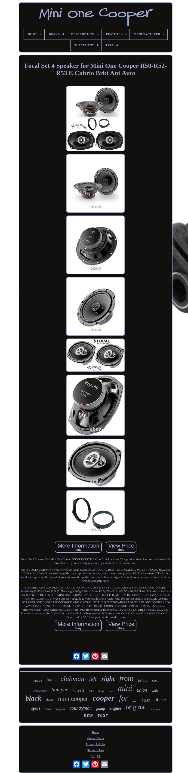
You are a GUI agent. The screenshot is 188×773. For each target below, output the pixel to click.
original (136, 707)
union (142, 690)
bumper (60, 690)
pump (100, 709)
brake (48, 709)
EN (93, 756)
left (93, 679)
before (142, 680)
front (126, 678)
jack (111, 691)
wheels (78, 690)
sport (35, 708)
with (155, 691)
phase (160, 699)
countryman (81, 708)
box (134, 701)
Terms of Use (96, 750)
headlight (155, 709)
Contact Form (95, 738)
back (51, 679)
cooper (103, 698)
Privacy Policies (95, 744)
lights (60, 708)
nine (91, 691)
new (88, 715)
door (49, 700)
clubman (72, 678)
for (123, 698)
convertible (40, 691)
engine (115, 708)
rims (155, 680)
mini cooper (73, 698)
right (108, 678)
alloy (101, 691)
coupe (38, 680)
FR (99, 756)
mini (125, 688)
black (33, 698)
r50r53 (145, 700)
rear (103, 715)
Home (95, 732)
